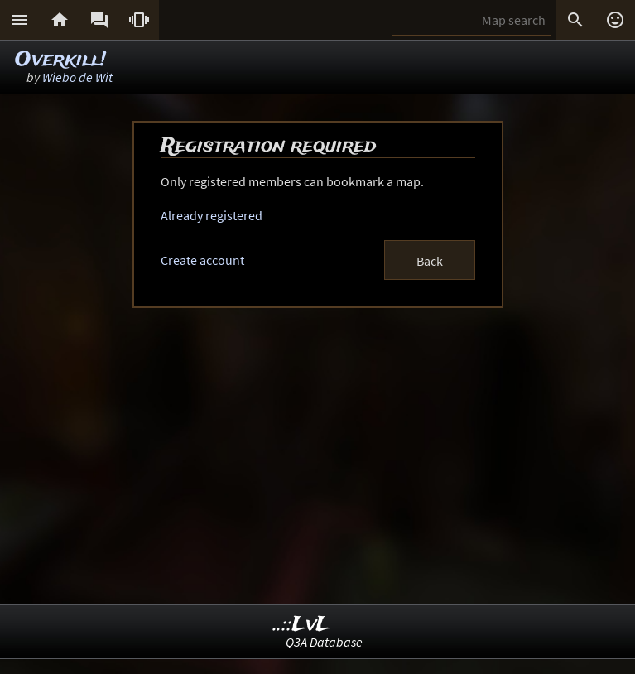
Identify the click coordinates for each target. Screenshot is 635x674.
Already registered (211, 215)
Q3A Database (324, 641)
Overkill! (60, 60)
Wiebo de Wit (77, 77)
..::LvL (302, 624)
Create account (202, 260)
